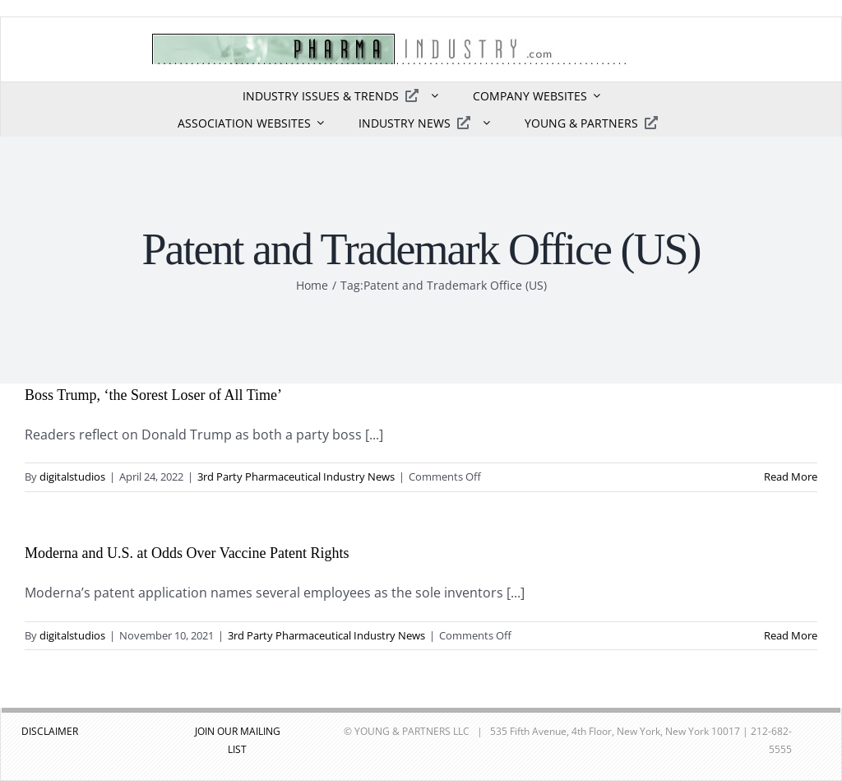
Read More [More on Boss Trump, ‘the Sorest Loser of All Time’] (790, 476)
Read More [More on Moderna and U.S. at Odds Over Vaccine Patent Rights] (790, 635)
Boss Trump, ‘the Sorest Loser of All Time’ (153, 395)
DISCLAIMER (49, 731)
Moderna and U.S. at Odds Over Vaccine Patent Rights (187, 553)
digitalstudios (72, 476)
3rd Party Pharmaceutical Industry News (296, 476)
